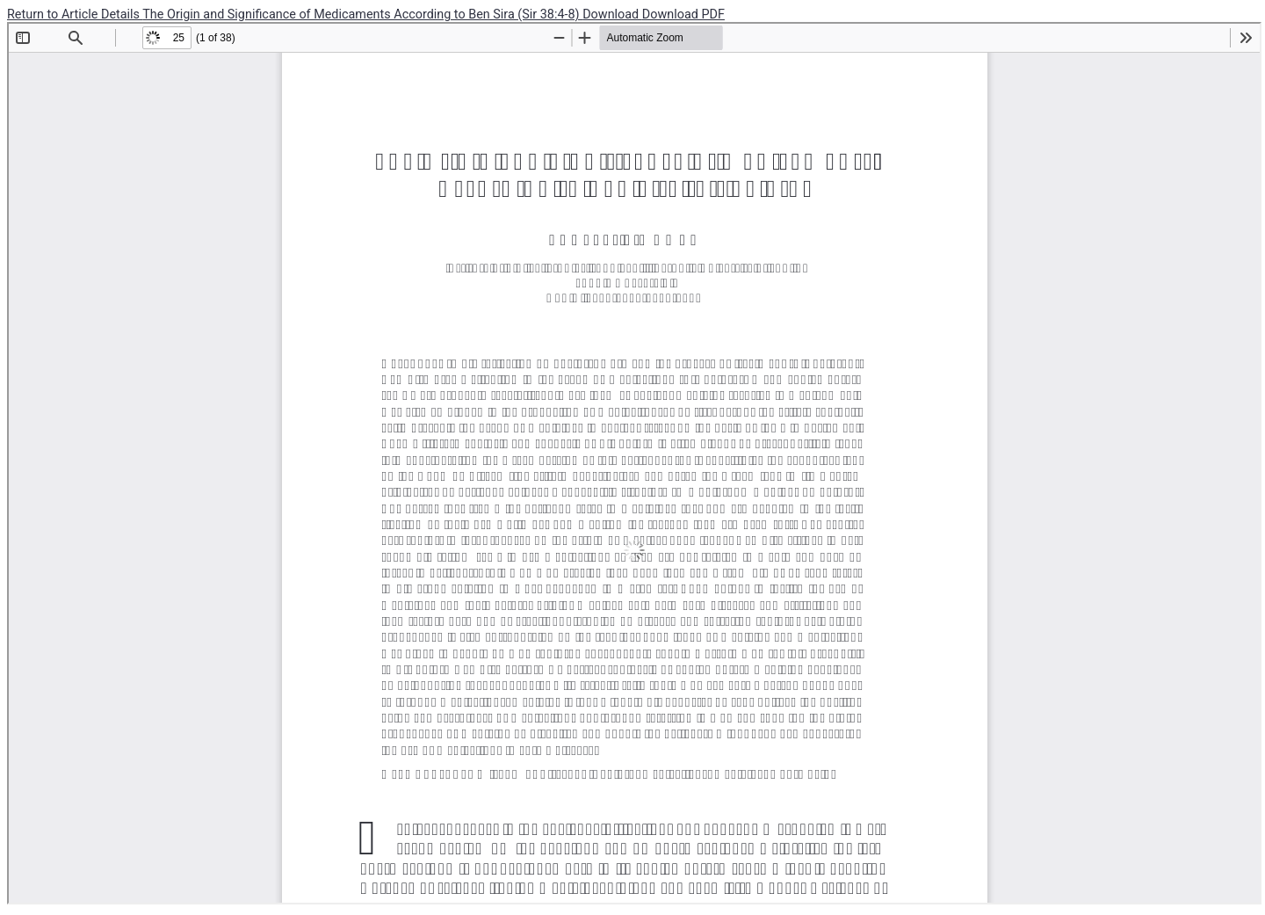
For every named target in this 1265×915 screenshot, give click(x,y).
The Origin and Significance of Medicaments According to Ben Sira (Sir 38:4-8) (362, 14)
